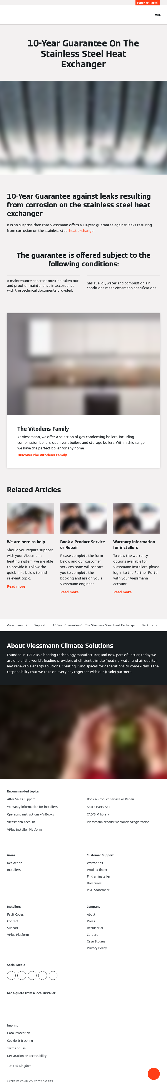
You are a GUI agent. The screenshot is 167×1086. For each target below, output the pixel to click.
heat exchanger (82, 230)
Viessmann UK (17, 625)
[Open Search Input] (148, 14)
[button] (154, 1074)
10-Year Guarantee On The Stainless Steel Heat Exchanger (94, 625)
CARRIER (48, 1081)
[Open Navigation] (158, 15)
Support (40, 625)
